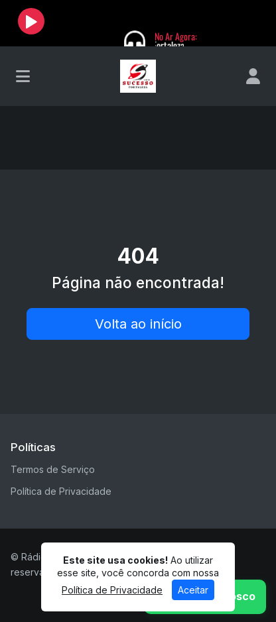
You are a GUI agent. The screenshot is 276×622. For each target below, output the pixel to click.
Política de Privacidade (61, 491)
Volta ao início (138, 324)
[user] (253, 76)
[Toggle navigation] (23, 76)
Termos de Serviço (53, 469)
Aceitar (193, 590)
